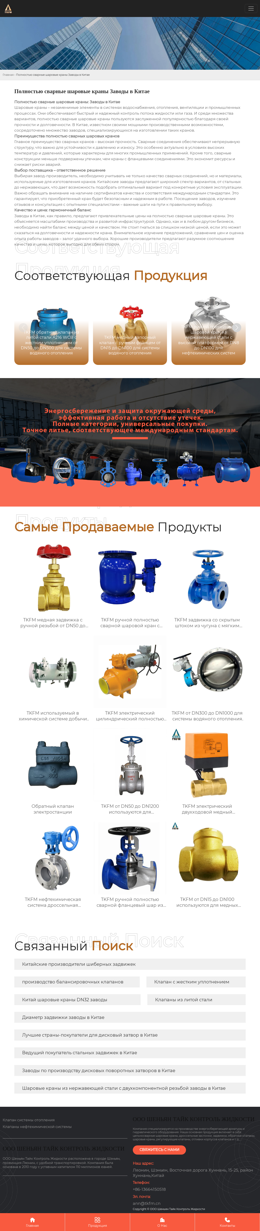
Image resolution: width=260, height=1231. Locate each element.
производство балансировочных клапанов (72, 982)
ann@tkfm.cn (147, 1203)
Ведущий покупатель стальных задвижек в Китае (79, 1052)
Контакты (227, 1221)
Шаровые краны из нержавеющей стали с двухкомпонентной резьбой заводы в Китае (124, 1088)
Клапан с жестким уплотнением (191, 982)
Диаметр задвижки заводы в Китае (63, 1017)
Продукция (97, 1221)
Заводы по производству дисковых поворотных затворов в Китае (98, 1070)
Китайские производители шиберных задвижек (79, 964)
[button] (236, 327)
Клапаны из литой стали (183, 999)
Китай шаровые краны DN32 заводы (64, 999)
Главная (8, 74)
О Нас (162, 1221)
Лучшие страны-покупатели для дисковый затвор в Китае (90, 1035)
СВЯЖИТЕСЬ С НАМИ (159, 1150)
